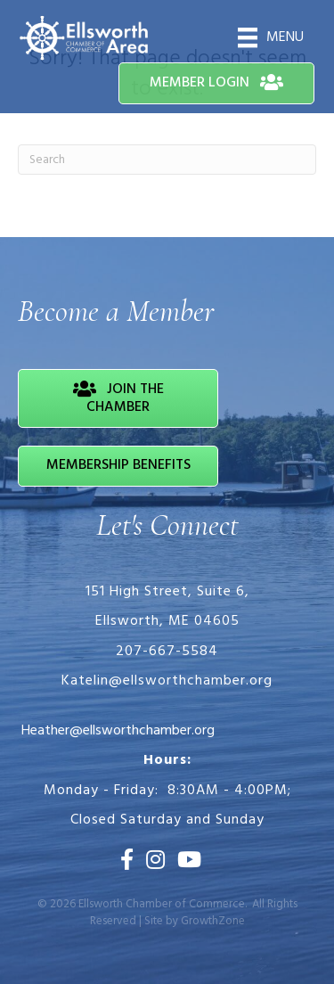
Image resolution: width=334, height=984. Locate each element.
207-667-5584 (167, 651)
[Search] (167, 159)
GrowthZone (213, 921)
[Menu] (270, 37)
